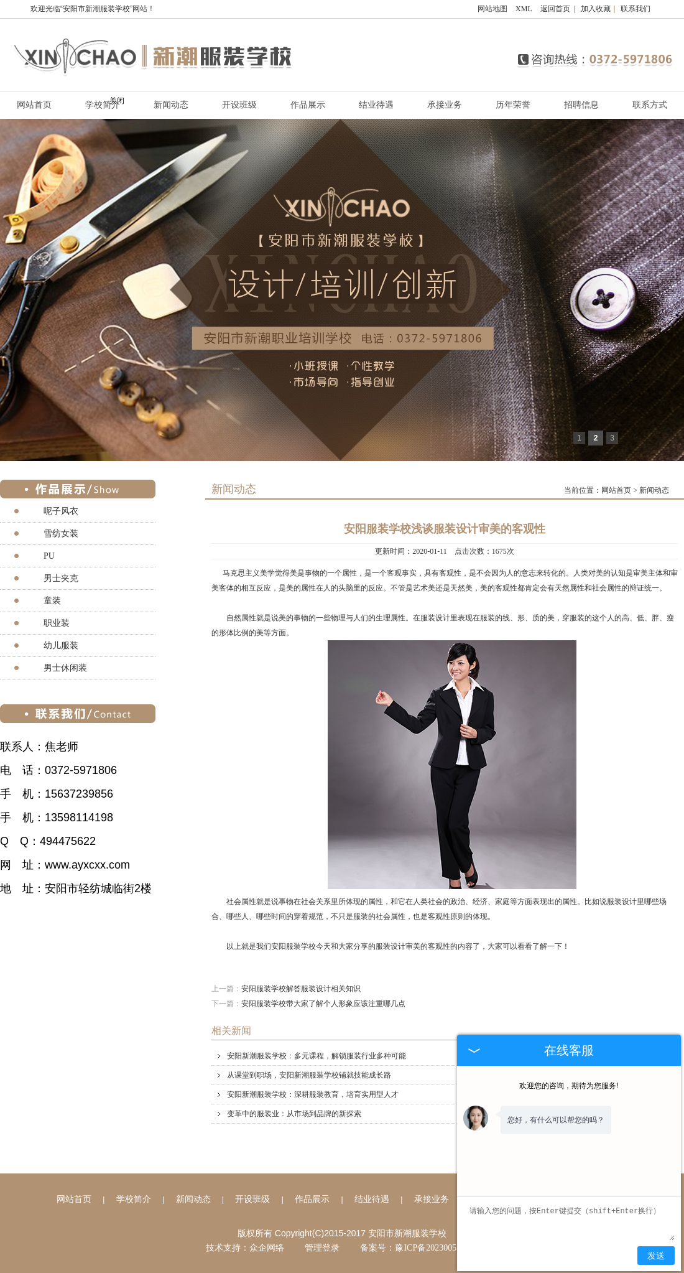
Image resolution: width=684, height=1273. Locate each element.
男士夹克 (61, 578)
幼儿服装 (61, 645)
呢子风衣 (61, 511)
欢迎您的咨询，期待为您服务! (568, 1085)
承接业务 (444, 105)
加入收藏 (596, 8)
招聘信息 (581, 105)
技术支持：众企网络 (245, 1247)
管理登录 (322, 1247)
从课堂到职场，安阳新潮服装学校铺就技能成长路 (452, 1075)
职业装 (57, 623)
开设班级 (239, 105)
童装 (52, 600)
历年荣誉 (513, 105)
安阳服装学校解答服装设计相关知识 (301, 988)
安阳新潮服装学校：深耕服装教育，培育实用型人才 (452, 1094)
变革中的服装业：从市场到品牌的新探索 (452, 1113)
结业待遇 (376, 105)
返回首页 (555, 8)
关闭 (116, 100)
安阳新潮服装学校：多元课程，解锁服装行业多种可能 (452, 1055)
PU (49, 556)
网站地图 (492, 8)
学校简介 (133, 1199)
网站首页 (616, 490)
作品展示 (307, 105)
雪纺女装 (61, 533)
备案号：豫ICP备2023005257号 (419, 1247)
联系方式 (649, 105)
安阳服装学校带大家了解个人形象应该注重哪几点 (323, 1003)
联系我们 (635, 8)
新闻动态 (171, 105)
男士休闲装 (65, 668)
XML (523, 8)
